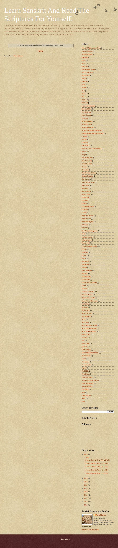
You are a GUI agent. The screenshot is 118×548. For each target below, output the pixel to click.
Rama (84, 258)
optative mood (86, 240)
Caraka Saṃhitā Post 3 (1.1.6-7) (96, 467)
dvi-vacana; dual (87, 158)
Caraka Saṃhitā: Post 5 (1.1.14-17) (97, 460)
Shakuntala (85, 310)
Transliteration (86, 365)
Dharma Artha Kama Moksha (91, 148)
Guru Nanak (86, 185)
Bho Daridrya (86, 112)
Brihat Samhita (87, 124)
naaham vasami (87, 237)
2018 (86, 482)
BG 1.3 (84, 100)
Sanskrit (84, 289)
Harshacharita (86, 191)
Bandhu (84, 88)
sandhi (84, 286)
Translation (85, 362)
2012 (86, 501)
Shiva (83, 319)
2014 (86, 495)
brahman (85, 118)
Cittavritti (85, 142)
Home (40, 51)
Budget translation (88, 127)
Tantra (84, 359)
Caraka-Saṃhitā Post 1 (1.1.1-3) (96, 473)
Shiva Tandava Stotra (89, 331)
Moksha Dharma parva (89, 231)
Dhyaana (85, 151)
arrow (83, 60)
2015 (86, 492)
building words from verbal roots (92, 133)
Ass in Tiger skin (87, 72)
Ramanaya (85, 261)
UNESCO (85, 371)
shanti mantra (86, 316)
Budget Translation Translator (92, 130)
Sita (83, 340)
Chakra (84, 136)
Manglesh (85, 225)
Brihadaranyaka (87, 121)
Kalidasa (84, 200)
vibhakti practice (87, 386)
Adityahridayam (87, 54)
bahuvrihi (85, 81)
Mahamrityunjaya (87, 222)
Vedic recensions (87, 383)
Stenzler (84, 346)
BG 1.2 (84, 97)
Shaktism (85, 307)
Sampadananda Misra (89, 283)
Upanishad (85, 374)
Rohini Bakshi (101, 515)
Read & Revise (87, 270)
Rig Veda (85, 273)
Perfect (84, 249)
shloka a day (86, 334)
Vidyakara (85, 389)
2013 (86, 498)
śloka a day (85, 343)
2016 (86, 488)
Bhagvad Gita (86, 109)
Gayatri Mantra (87, 161)
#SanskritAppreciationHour (91, 48)
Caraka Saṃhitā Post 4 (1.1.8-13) (96, 463)
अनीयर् (83, 398)
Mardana (85, 228)
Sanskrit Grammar (88, 292)
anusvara (85, 57)
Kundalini (85, 209)
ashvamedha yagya (88, 69)
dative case (85, 145)
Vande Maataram (87, 377)
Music (84, 234)
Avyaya (84, 78)
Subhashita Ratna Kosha (90, 353)
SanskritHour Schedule (89, 301)
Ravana (84, 267)
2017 (86, 485)
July (87, 457)
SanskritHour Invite (88, 298)
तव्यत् (83, 401)
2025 (86, 454)
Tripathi (84, 368)
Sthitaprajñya (86, 350)
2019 (86, 478)
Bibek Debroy (86, 115)
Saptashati (85, 304)
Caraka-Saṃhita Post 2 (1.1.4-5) (96, 470)
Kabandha (85, 197)
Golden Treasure (87, 176)
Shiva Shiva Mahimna (89, 328)
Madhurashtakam (87, 216)
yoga (83, 392)
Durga (84, 155)
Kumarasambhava (88, 206)
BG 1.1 (84, 94)
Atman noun (86, 75)
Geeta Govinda (87, 164)
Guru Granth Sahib (88, 182)
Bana (83, 85)
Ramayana (85, 264)
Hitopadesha (86, 194)
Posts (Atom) (18, 56)
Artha (83, 63)
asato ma (85, 66)
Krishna (84, 203)
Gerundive (85, 170)
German (84, 167)
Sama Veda (86, 280)
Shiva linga (85, 322)
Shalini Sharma (87, 313)
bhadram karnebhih (88, 106)
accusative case (87, 51)
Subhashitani (86, 356)
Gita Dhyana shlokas (89, 173)
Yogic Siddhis (86, 395)
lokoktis (84, 212)
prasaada (85, 252)
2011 (86, 505)
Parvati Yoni (86, 243)
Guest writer (86, 179)
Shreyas (84, 337)
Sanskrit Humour (87, 295)
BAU (83, 91)
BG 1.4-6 (85, 103)
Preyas (84, 255)
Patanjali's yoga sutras (89, 246)
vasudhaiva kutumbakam (90, 380)
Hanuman (85, 188)
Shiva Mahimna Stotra (89, 325)
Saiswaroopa (86, 276)
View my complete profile (90, 530)
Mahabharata (86, 219)
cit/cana (84, 139)
